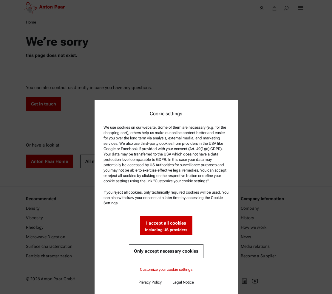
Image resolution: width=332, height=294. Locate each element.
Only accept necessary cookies (166, 251)
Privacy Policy (150, 282)
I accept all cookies (166, 226)
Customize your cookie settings (166, 269)
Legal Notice (183, 282)
